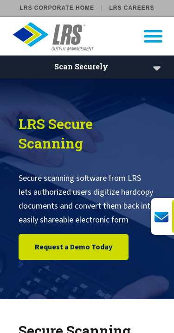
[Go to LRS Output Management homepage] (93, 36)
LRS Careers (131, 8)
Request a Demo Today (73, 247)
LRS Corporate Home (57, 8)
